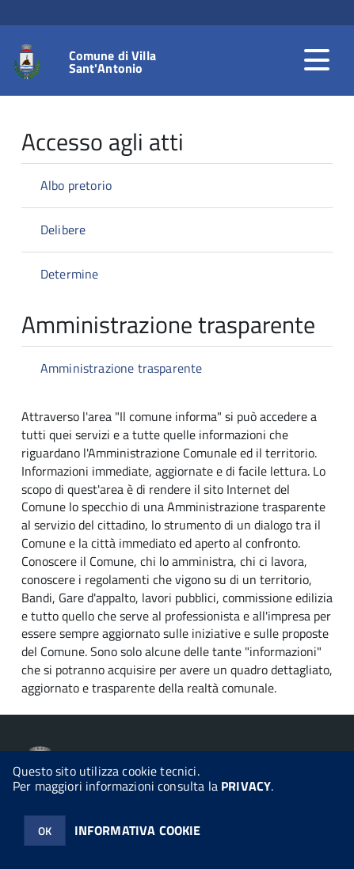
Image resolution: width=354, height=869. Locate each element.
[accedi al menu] (316, 60)
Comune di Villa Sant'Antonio (112, 61)
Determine (69, 273)
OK (44, 830)
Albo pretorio (76, 185)
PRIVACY (246, 785)
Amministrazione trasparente (121, 368)
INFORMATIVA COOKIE (137, 830)
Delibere (63, 229)
